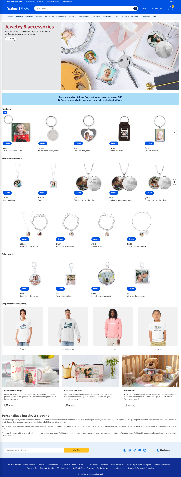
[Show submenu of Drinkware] (139, 16)
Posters (71, 16)
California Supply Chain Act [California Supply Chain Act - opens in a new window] (83, 468)
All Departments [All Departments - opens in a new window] (14, 465)
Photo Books (107, 16)
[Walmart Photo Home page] (18, 8)
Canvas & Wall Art (83, 16)
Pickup (38, 16)
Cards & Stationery (58, 16)
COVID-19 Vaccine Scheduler (97, 465)
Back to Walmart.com (14, 1)
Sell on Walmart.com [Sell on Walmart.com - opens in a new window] (68, 465)
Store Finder (30, 1)
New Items (19, 16)
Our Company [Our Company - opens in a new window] (52, 465)
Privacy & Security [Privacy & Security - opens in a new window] (47, 468)
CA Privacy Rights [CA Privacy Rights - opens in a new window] (63, 468)
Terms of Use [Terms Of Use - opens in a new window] (32, 468)
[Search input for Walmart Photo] (83, 8)
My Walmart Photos (53, 1)
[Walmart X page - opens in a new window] (129, 450)
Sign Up (76, 450)
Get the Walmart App (162, 465)
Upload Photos (67, 1)
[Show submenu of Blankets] (99, 16)
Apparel (124, 16)
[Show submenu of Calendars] (149, 16)
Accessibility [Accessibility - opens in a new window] (130, 465)
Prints (46, 16)
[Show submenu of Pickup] (41, 16)
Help (144, 8)
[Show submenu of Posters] (74, 16)
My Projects (40, 1)
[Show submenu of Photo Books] (112, 16)
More (154, 16)
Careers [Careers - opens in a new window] (41, 465)
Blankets (96, 16)
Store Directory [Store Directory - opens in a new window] (29, 465)
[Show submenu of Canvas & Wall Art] (90, 16)
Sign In (172, 1)
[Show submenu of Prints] (49, 16)
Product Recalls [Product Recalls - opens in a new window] (117, 465)
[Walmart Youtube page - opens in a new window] (139, 450)
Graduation (29, 16)
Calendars (145, 16)
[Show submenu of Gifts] (119, 16)
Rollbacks (10, 16)
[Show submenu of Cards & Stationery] (65, 16)
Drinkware (134, 16)
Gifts (116, 16)
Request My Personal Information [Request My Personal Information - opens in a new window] (141, 468)
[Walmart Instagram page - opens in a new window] (144, 450)
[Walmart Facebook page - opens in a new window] (125, 450)
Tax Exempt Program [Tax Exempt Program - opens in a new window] (143, 465)
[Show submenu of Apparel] (128, 16)
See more (10, 39)
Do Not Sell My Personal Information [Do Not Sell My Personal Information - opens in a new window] (111, 468)
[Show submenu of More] (157, 16)
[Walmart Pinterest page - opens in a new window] (134, 450)
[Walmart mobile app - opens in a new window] (163, 450)
